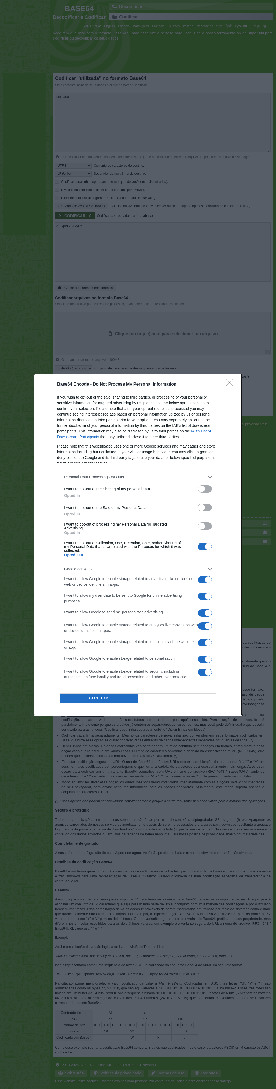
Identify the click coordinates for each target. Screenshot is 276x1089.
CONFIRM (99, 698)
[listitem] (138, 477)
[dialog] (138, 544)
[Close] (231, 384)
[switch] (205, 489)
